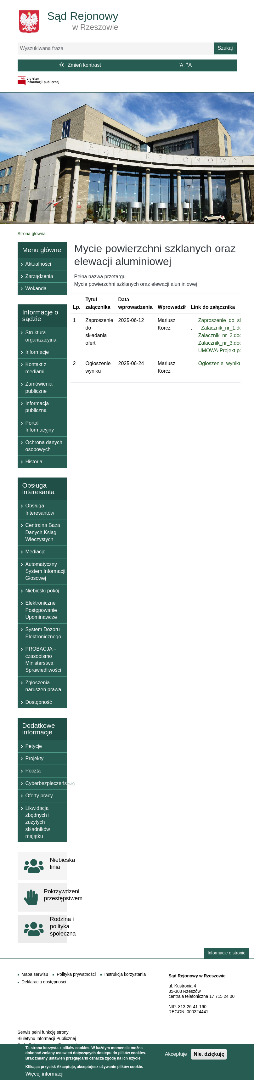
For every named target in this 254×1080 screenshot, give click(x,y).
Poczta (33, 770)
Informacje (37, 352)
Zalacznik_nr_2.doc (220, 335)
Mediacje (35, 551)
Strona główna (32, 233)
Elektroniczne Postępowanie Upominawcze (41, 610)
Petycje (33, 746)
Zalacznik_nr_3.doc (220, 343)
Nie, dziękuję (209, 1055)
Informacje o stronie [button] (227, 953)
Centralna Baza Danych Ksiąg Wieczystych (42, 532)
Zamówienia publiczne (39, 387)
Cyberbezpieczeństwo (46, 783)
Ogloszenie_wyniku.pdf (224, 363)
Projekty (34, 758)
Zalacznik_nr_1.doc (223, 328)
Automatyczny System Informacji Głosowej (45, 571)
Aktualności (38, 264)
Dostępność (38, 702)
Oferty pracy (39, 795)
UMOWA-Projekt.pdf (221, 350)
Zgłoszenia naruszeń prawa (43, 686)
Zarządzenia (39, 276)
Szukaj (225, 48)
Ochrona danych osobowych (43, 446)
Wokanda (36, 288)
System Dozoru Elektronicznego (43, 633)
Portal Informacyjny (39, 426)
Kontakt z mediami (36, 368)
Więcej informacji (44, 1075)
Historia (33, 461)
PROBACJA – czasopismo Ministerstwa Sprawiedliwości (43, 659)
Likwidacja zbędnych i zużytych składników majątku (37, 822)
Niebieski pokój (42, 590)
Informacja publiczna (37, 407)
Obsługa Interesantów (39, 509)
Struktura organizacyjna (41, 336)
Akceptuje (176, 1055)
